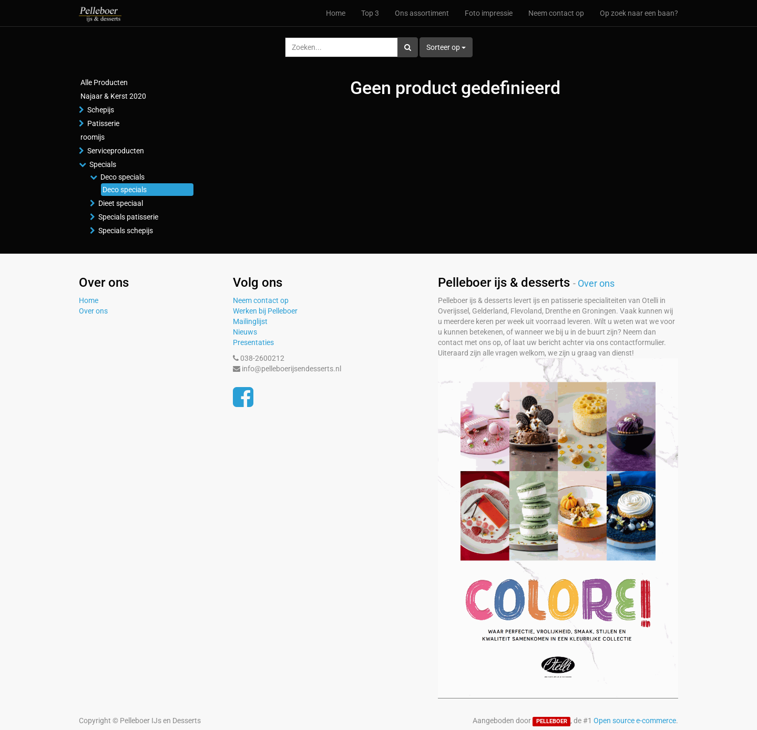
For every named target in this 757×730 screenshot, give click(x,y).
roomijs (92, 137)
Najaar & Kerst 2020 (113, 96)
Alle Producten (104, 82)
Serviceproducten (115, 151)
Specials (102, 164)
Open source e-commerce (635, 720)
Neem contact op (261, 300)
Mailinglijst (250, 321)
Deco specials (122, 177)
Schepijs (100, 110)
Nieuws (245, 332)
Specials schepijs (125, 230)
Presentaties (253, 342)
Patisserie (103, 123)
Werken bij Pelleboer (265, 311)
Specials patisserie (128, 217)
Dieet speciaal (120, 203)
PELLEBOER (551, 721)
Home (88, 300)
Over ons (93, 311)
